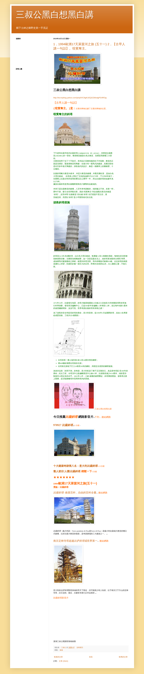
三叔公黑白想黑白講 (55, 14)
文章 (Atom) (63, 661)
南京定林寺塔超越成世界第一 (75, 540)
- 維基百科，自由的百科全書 (74, 492)
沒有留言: (80, 647)
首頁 (91, 657)
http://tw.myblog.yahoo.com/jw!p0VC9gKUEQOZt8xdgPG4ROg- (80, 98)
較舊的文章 (123, 657)
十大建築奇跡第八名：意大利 (75, 465)
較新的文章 (58, 657)
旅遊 (61, 650)
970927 (63, 425)
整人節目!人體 (66, 471)
